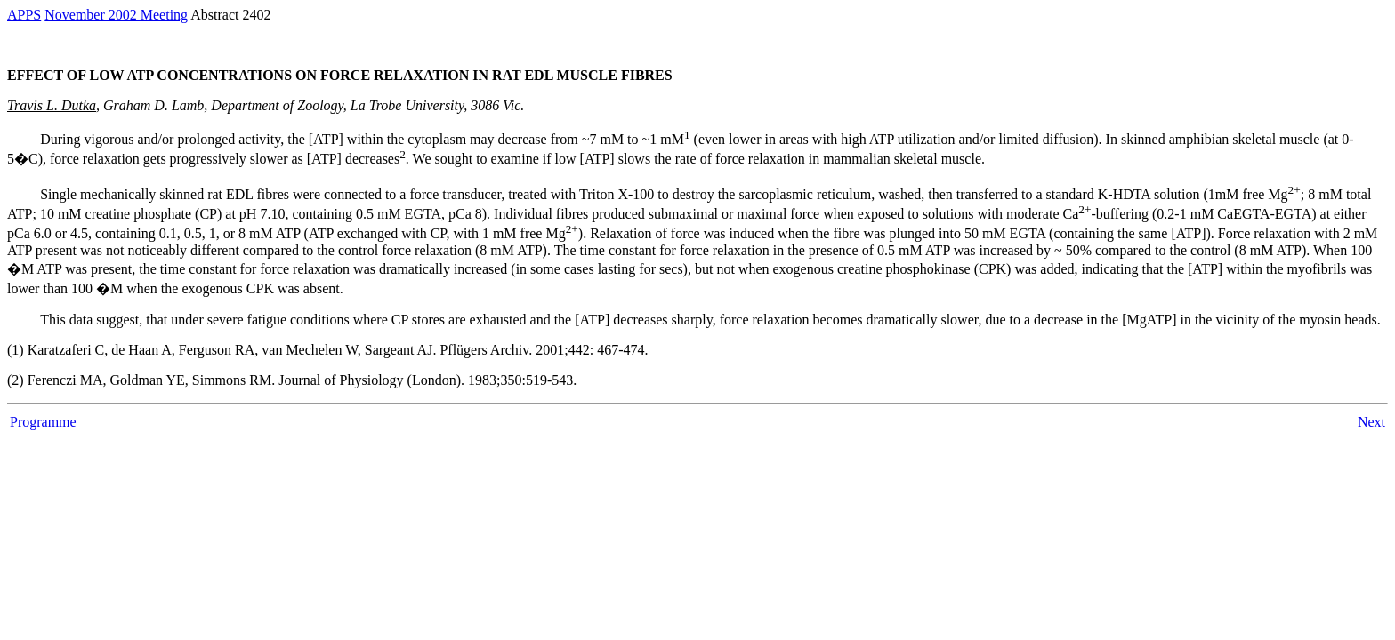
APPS (24, 14)
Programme (43, 421)
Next (1371, 421)
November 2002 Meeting (116, 14)
